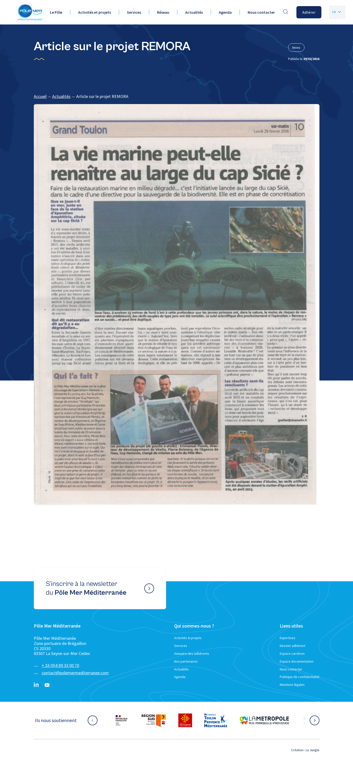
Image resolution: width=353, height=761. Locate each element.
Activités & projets (188, 638)
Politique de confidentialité (299, 677)
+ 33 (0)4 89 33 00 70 (60, 665)
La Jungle (312, 750)
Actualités (194, 12)
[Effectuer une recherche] (286, 12)
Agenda (225, 12)
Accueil (40, 96)
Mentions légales (292, 684)
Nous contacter (261, 12)
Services (134, 12)
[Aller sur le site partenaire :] (121, 720)
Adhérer (309, 12)
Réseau (163, 12)
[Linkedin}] (36, 685)
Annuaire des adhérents (191, 653)
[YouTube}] (47, 685)
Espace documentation (297, 661)
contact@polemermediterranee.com (75, 673)
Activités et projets (94, 12)
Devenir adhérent (292, 645)
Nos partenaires (186, 661)
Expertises (287, 638)
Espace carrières (292, 653)
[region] (176, 96)
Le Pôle (56, 12)
